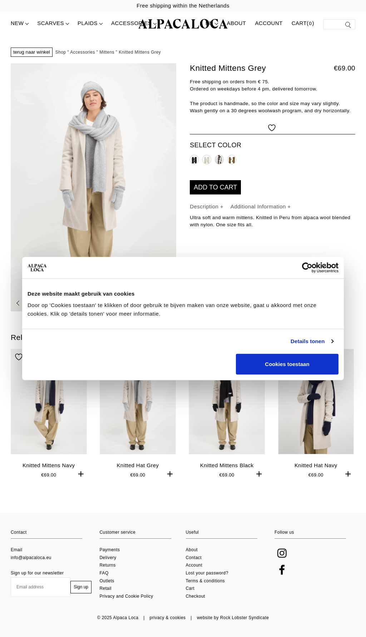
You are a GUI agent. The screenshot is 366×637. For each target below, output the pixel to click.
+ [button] (81, 474)
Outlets (107, 580)
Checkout (195, 596)
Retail (106, 588)
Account (268, 23)
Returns (108, 565)
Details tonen (308, 341)
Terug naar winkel (31, 52)
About (236, 23)
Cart (190, 588)
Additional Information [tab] (259, 206)
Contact (194, 557)
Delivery (108, 557)
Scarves (50, 23)
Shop (60, 52)
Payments (110, 549)
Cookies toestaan (287, 364)
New (17, 23)
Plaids (88, 23)
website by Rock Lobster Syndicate (233, 617)
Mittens (106, 52)
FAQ (104, 573)
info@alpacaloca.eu (31, 557)
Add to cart (215, 187)
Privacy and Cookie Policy (126, 596)
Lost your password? (207, 573)
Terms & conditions (205, 580)
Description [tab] (205, 206)
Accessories (131, 23)
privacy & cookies (168, 617)
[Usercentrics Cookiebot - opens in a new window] (307, 267)
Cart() (303, 23)
